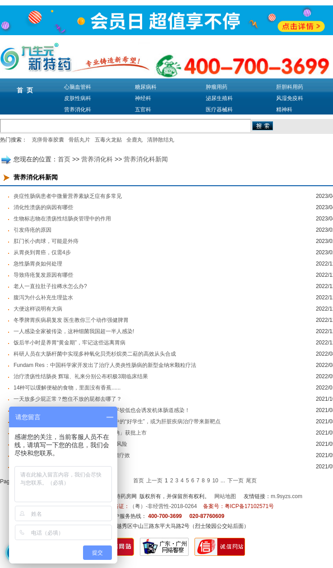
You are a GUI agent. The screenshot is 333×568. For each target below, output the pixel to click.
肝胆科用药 (289, 87)
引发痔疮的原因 (32, 230)
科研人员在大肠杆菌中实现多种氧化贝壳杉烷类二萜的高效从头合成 (95, 354)
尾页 (251, 480)
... (223, 480)
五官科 (143, 109)
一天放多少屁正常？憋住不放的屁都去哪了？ (68, 399)
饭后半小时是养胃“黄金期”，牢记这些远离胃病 (69, 342)
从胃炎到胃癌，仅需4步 (42, 252)
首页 (64, 159)
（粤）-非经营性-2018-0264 (163, 506)
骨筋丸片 (79, 140)
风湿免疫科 (289, 98)
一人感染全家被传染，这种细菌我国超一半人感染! (74, 331)
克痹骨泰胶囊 (48, 140)
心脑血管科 (77, 87)
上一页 (154, 480)
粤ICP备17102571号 (249, 506)
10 (215, 480)
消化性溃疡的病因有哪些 (43, 207)
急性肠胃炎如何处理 (38, 264)
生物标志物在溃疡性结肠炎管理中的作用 (62, 218)
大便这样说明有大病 (38, 309)
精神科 (284, 109)
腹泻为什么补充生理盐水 (43, 297)
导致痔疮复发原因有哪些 (43, 275)
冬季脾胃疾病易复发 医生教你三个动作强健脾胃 (71, 320)
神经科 (143, 98)
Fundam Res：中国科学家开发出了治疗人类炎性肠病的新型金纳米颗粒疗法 (105, 365)
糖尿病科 (146, 87)
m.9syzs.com (286, 496)
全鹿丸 (134, 140)
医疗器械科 (219, 109)
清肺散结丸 (160, 140)
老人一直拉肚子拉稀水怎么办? (50, 286)
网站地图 (225, 496)
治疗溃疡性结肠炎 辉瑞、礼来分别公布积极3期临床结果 (81, 376)
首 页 (25, 90)
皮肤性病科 (77, 98)
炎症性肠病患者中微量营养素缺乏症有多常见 (68, 196)
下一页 (235, 480)
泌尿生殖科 (219, 98)
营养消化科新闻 (146, 159)
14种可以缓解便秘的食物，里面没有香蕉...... (67, 388)
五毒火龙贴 (108, 140)
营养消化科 (77, 109)
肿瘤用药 (216, 87)
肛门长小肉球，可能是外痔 (46, 241)
